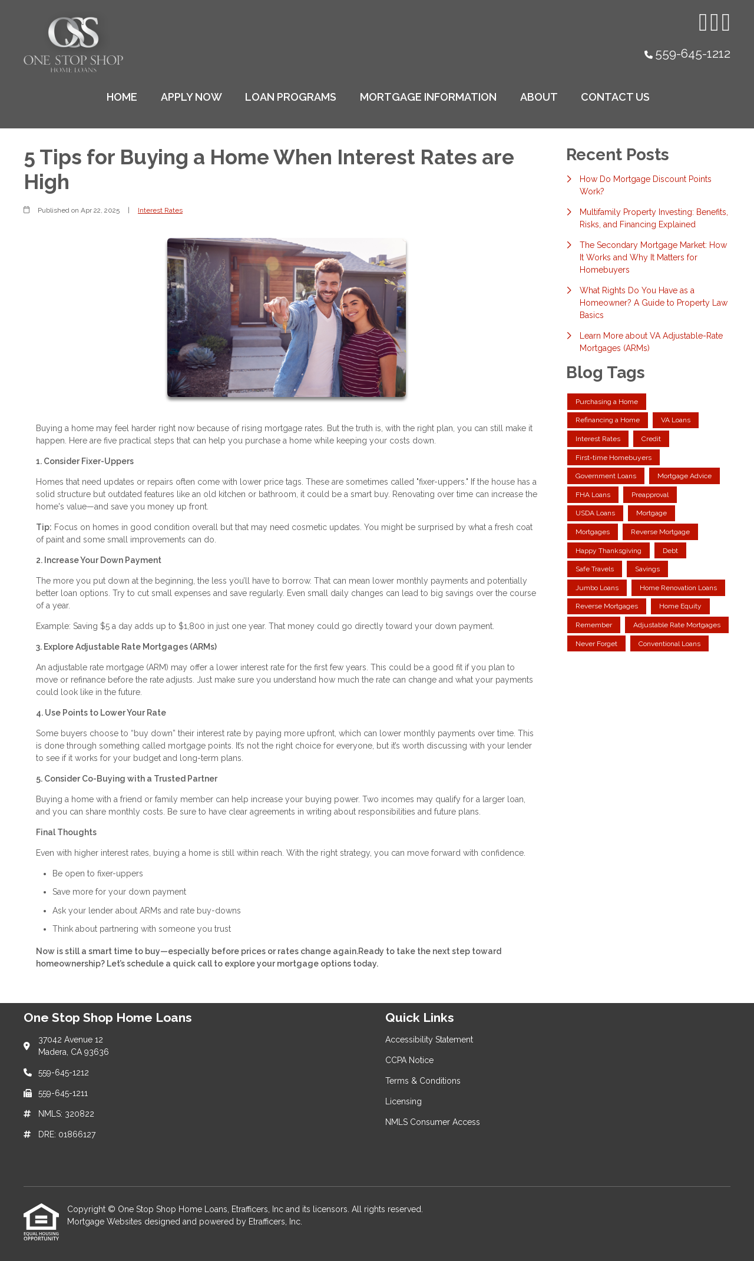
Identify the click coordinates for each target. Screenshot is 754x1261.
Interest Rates (160, 210)
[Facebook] (714, 22)
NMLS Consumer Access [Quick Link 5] (432, 1122)
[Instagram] (703, 22)
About (539, 97)
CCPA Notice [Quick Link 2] (409, 1060)
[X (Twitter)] (726, 22)
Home (122, 97)
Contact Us (615, 97)
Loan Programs (290, 97)
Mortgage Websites (105, 1221)
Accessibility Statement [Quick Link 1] (429, 1039)
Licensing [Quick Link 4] (403, 1101)
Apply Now (191, 97)
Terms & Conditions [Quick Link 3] (423, 1080)
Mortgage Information (428, 97)
